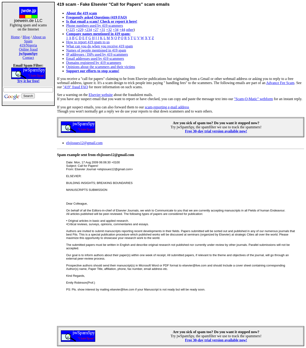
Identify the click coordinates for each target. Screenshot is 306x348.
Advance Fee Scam (280, 83)
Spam (28, 41)
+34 (116, 30)
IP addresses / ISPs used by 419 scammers (97, 54)
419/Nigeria (28, 45)
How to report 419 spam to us (88, 42)
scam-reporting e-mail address (167, 107)
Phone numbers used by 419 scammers (94, 25)
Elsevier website (101, 95)
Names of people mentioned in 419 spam (96, 50)
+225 (71, 30)
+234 (88, 30)
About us (39, 37)
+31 (102, 30)
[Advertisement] (28, 178)
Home (15, 37)
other (130, 30)
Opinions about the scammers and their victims (100, 67)
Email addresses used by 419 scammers (95, 58)
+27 (95, 30)
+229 (79, 30)
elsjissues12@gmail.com (84, 143)
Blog (26, 37)
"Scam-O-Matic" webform (253, 99)
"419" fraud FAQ (75, 87)
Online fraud (28, 49)
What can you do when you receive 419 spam (99, 46)
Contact (28, 58)
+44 (122, 30)
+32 (109, 30)
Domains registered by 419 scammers (93, 63)
